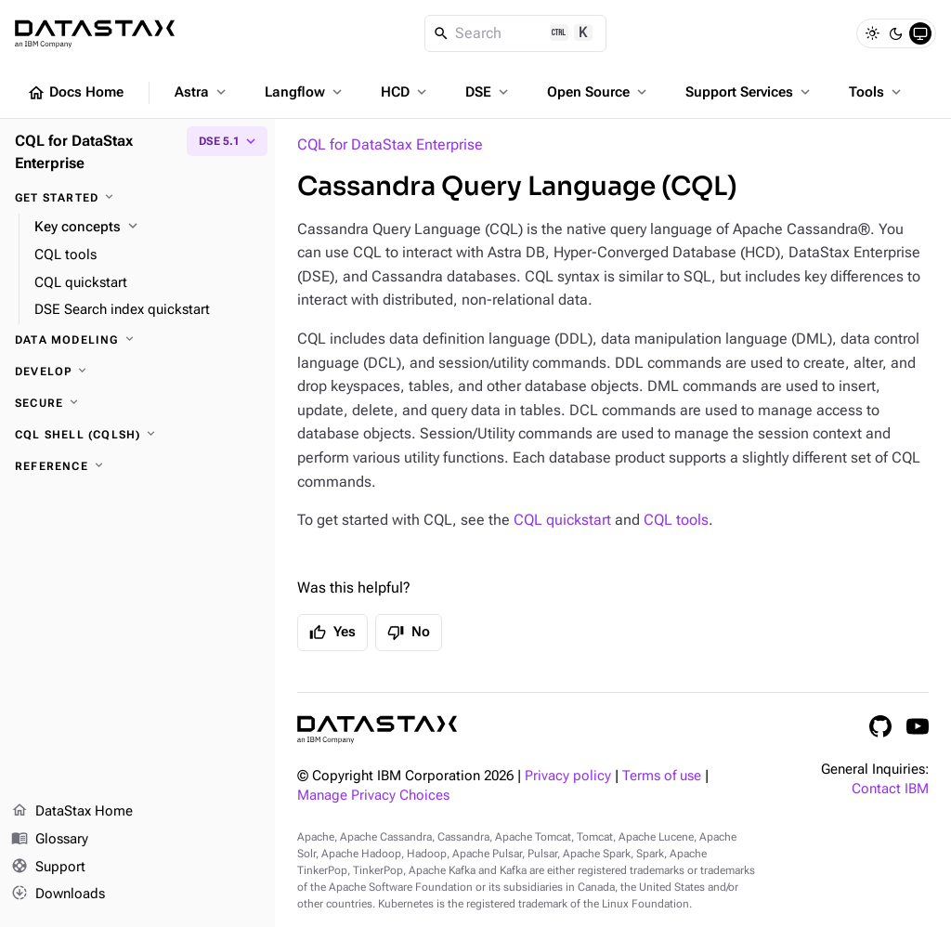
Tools (877, 92)
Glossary (49, 839)
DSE (488, 92)
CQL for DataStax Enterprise (390, 144)
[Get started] (137, 198)
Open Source (598, 92)
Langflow (305, 92)
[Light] (872, 33)
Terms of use (661, 776)
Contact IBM (890, 789)
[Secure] (137, 403)
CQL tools (676, 520)
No (408, 632)
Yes (332, 632)
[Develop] (137, 371)
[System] (920, 33)
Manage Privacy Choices (373, 795)
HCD (405, 92)
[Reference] (137, 466)
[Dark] (896, 33)
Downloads (58, 894)
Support (48, 867)
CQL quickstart (562, 520)
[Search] (515, 33)
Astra (202, 92)
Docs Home (75, 93)
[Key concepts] (147, 228)
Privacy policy (568, 776)
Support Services (749, 92)
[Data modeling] (137, 340)
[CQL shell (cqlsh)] (137, 434)
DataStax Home (72, 812)
